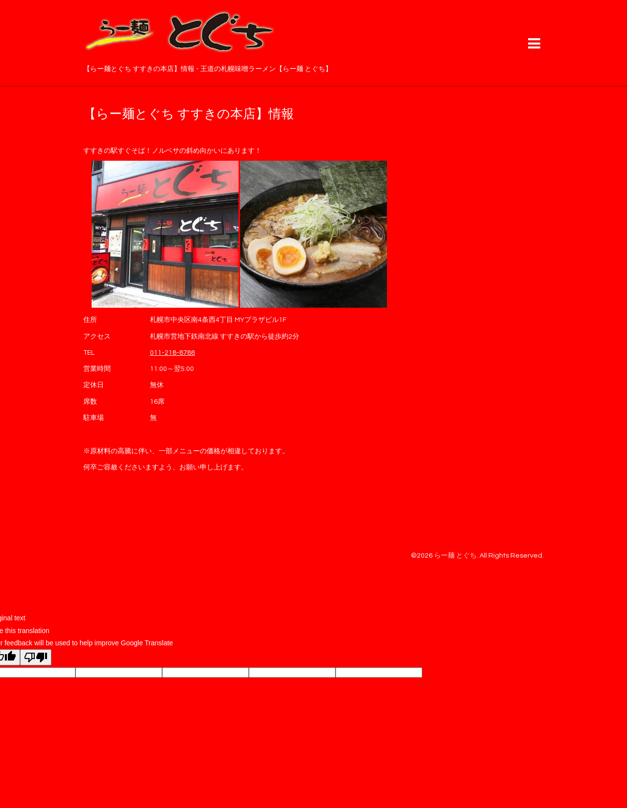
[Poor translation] (35, 657)
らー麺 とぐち (455, 555)
